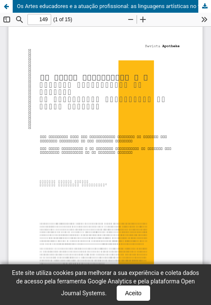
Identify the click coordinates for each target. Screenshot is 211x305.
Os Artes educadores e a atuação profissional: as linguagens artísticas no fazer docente (114, 6)
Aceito (133, 293)
